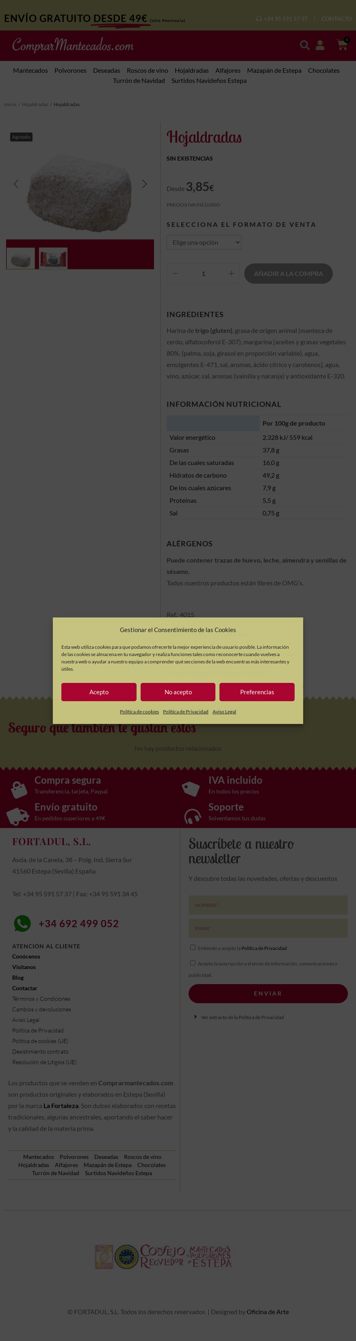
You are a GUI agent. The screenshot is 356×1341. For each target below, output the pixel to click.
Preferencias (257, 691)
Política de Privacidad (185, 712)
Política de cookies (139, 712)
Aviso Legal (224, 712)
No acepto (178, 691)
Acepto (99, 691)
